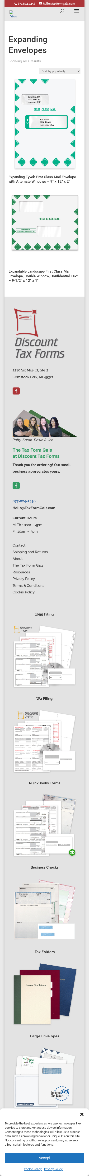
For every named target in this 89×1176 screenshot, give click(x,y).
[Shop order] (59, 71)
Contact (19, 545)
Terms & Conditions (28, 586)
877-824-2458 (24, 501)
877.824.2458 (26, 3)
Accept (44, 1158)
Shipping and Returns (30, 552)
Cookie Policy (33, 1169)
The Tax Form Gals (28, 565)
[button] (82, 1114)
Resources (21, 572)
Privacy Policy (53, 1169)
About (18, 559)
